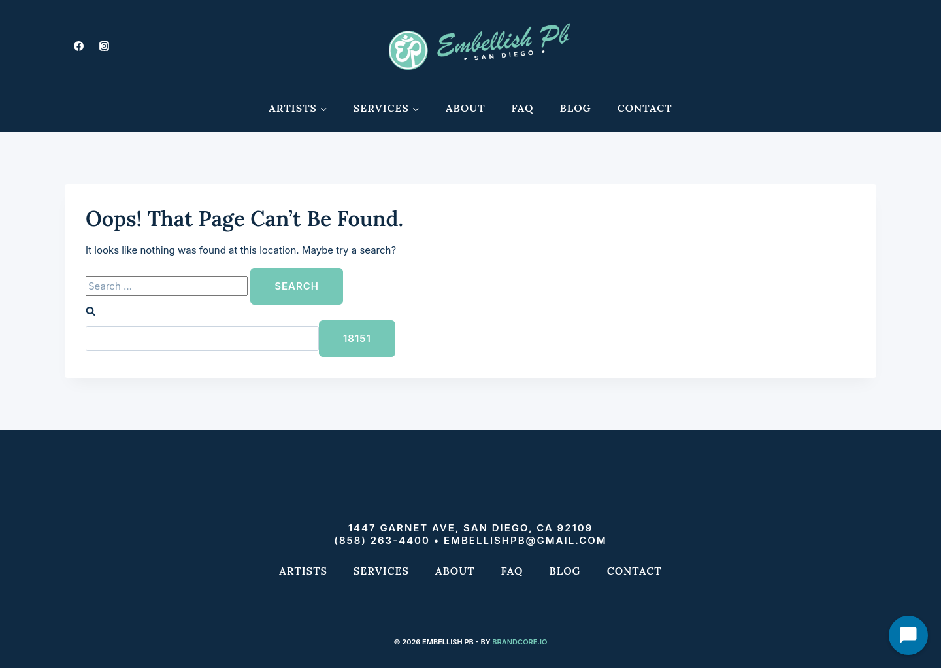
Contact (645, 107)
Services (381, 570)
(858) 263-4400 (382, 540)
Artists (303, 570)
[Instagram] (104, 46)
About (466, 107)
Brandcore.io (519, 641)
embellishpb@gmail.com (525, 540)
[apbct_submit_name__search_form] (357, 338)
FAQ (523, 107)
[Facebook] (78, 46)
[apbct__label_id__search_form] (202, 338)
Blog (575, 107)
